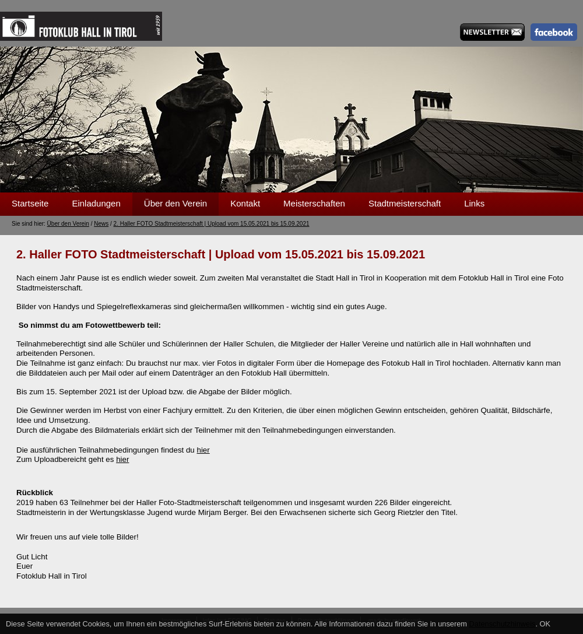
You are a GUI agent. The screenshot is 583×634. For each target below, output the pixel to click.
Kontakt (245, 203)
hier (202, 450)
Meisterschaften (314, 203)
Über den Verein (175, 203)
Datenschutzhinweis (502, 623)
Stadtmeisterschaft (404, 203)
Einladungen (96, 203)
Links (474, 203)
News (101, 223)
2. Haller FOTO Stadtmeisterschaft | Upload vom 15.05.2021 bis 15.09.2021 (212, 223)
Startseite (30, 203)
